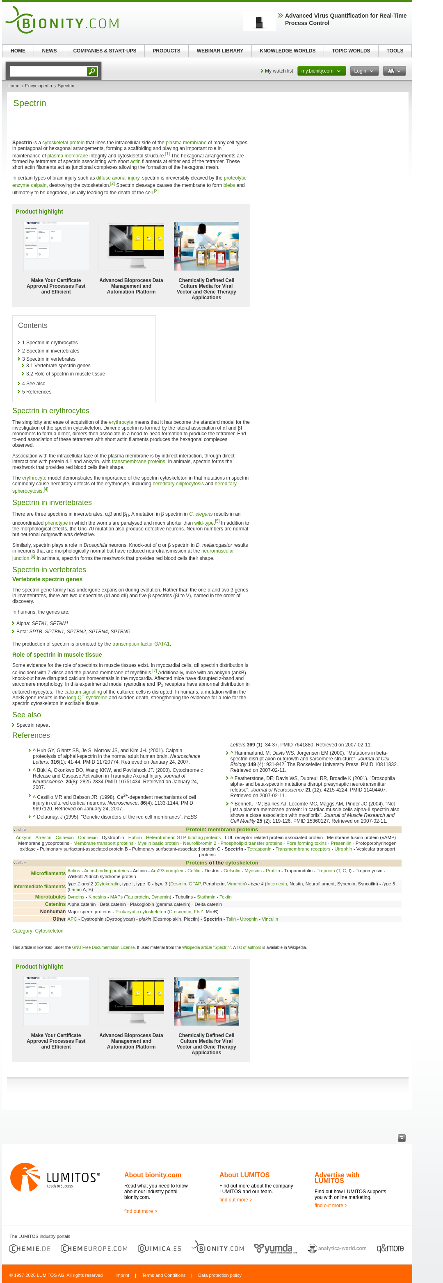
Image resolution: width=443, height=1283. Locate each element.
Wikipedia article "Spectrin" (206, 947)
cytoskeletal (55, 143)
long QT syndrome (87, 698)
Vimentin (236, 883)
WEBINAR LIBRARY (220, 51)
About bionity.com (152, 1175)
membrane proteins (233, 829)
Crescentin (180, 911)
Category (22, 931)
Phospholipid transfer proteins (251, 843)
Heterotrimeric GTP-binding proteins (183, 837)
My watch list (279, 71)
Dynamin (160, 896)
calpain (38, 185)
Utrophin (343, 848)
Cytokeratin (108, 883)
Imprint (122, 1275)
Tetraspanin (259, 848)
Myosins (253, 870)
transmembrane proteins (138, 461)
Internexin (277, 883)
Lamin (75, 889)
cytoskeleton (241, 863)
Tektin (225, 896)
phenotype (56, 523)
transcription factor (132, 644)
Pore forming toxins (306, 843)
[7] (154, 671)
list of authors (249, 947)
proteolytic (235, 178)
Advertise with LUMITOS (337, 1178)
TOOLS (394, 51)
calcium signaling (83, 692)
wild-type (204, 523)
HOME (18, 51)
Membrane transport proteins (103, 843)
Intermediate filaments (40, 886)
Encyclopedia (38, 85)
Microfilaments (48, 873)
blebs (229, 185)
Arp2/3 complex (167, 870)
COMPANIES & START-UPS (104, 51)
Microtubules (50, 897)
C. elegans (200, 514)
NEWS (49, 51)
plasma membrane (186, 143)
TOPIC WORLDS (351, 51)
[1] (167, 154)
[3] (156, 191)
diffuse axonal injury (117, 178)
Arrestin (43, 837)
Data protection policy (220, 1275)
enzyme (21, 185)
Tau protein (137, 896)
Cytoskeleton (49, 931)
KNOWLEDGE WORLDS (288, 51)
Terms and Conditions (163, 1275)
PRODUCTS (166, 51)
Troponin (326, 870)
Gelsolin (232, 870)
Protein (195, 829)
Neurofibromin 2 (199, 843)
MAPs (116, 896)
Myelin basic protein (158, 843)
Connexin (88, 837)
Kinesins (97, 896)
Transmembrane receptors (303, 848)
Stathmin (206, 896)
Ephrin (135, 837)
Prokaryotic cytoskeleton (140, 911)
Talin (231, 919)
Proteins (197, 863)
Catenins (55, 904)
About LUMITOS (244, 1175)
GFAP (195, 883)
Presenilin (341, 843)
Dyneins (75, 896)
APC (72, 919)
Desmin (178, 883)
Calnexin (65, 837)
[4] (46, 489)
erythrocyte (121, 422)
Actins (73, 870)
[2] (112, 183)
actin (135, 161)
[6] (33, 556)
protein (76, 143)
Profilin (273, 870)
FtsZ (198, 911)
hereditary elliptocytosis (178, 484)
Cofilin (194, 870)
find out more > (140, 1211)
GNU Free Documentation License (103, 947)
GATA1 (162, 644)
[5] (217, 521)
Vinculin (270, 919)
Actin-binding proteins (106, 870)
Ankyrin (24, 837)
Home (13, 85)
